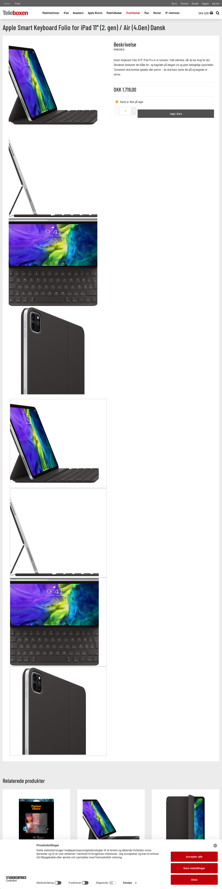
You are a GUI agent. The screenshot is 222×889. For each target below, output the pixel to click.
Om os (174, 3)
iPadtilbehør (133, 13)
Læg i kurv (176, 114)
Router (157, 13)
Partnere (184, 3)
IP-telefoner (172, 13)
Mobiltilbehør (114, 13)
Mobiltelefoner (50, 13)
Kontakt (195, 3)
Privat (17, 3)
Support (205, 3)
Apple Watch (95, 13)
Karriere (215, 3)
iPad (66, 13)
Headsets (78, 13)
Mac (147, 13)
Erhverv (7, 3)
